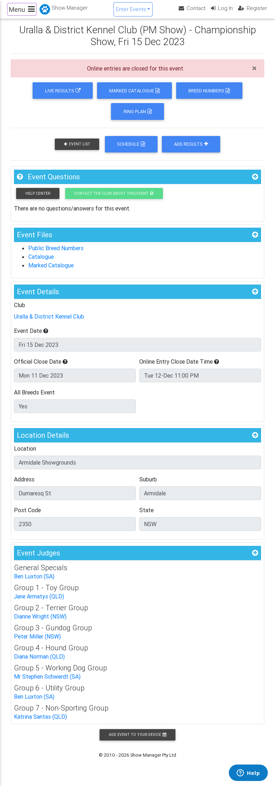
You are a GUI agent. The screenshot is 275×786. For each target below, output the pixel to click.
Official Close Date (41, 367)
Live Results (63, 96)
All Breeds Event (34, 398)
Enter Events (131, 12)
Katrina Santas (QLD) (40, 722)
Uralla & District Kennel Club (49, 322)
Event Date (31, 336)
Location (25, 454)
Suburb (148, 485)
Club (19, 311)
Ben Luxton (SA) (34, 582)
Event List (77, 150)
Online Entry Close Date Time (179, 367)
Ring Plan (138, 118)
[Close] (254, 74)
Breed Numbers (209, 96)
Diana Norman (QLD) (39, 662)
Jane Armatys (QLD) (39, 602)
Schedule (131, 150)
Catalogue (41, 262)
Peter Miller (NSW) (37, 642)
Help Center (37, 199)
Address (24, 485)
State (146, 516)
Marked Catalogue (134, 96)
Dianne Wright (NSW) (40, 622)
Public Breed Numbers (55, 254)
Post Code (27, 516)
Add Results (191, 150)
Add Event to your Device (137, 740)
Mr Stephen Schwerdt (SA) (47, 682)
